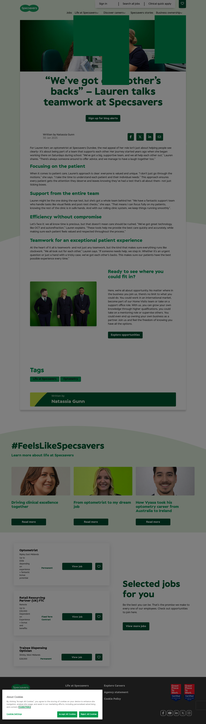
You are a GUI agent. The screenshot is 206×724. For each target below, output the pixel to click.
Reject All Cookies (89, 714)
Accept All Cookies (67, 714)
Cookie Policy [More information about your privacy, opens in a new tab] (24, 707)
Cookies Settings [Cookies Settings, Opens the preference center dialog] (14, 714)
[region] (52, 704)
